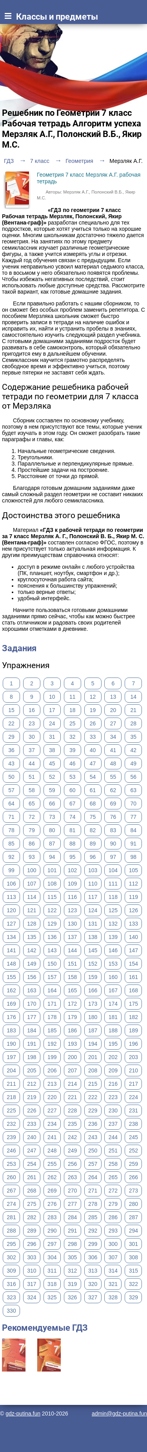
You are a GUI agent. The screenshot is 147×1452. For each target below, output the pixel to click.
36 (11, 750)
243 (92, 1137)
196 (133, 1044)
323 (11, 1297)
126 (133, 910)
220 (51, 1097)
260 (11, 1177)
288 (11, 1230)
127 (11, 924)
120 (11, 910)
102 (72, 870)
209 (113, 1070)
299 (92, 1244)
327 (92, 1297)
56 (134, 777)
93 (32, 857)
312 (72, 1271)
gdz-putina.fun (22, 1413)
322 (133, 1284)
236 (92, 1124)
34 (113, 737)
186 (72, 1030)
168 (133, 990)
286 (113, 1217)
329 (133, 1297)
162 (11, 990)
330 (11, 1311)
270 (72, 1190)
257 (92, 1164)
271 (92, 1190)
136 (51, 937)
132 (113, 924)
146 (113, 950)
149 (31, 964)
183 (11, 1030)
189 (133, 1030)
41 (113, 750)
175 (133, 1004)
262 (51, 1177)
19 (93, 710)
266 (133, 1177)
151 (72, 964)
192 (51, 1044)
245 (133, 1137)
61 (93, 790)
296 (31, 1244)
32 (72, 737)
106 (11, 883)
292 (92, 1230)
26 (93, 723)
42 (134, 750)
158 (72, 977)
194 (92, 1044)
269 (51, 1190)
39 (72, 750)
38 (52, 750)
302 (11, 1257)
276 (51, 1204)
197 (11, 1057)
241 (51, 1137)
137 (72, 937)
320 (92, 1284)
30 (32, 737)
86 (32, 843)
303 (31, 1257)
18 (72, 710)
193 (72, 1044)
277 (72, 1204)
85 (11, 843)
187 (92, 1030)
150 (51, 964)
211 (11, 1084)
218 (11, 1097)
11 (72, 697)
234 (51, 1124)
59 (52, 790)
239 (11, 1137)
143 (51, 950)
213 (51, 1084)
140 (133, 937)
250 (92, 1150)
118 (113, 897)
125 (113, 910)
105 (133, 870)
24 (52, 723)
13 (113, 697)
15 (11, 710)
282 (31, 1217)
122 (51, 910)
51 (32, 777)
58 (32, 790)
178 (51, 1017)
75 (93, 817)
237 (113, 1124)
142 (31, 950)
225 (11, 1110)
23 (32, 723)
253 (11, 1164)
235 (72, 1124)
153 (113, 964)
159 (92, 977)
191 (31, 1044)
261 (31, 1177)
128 (31, 924)
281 (11, 1217)
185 (51, 1030)
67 (72, 803)
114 (31, 897)
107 (31, 883)
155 (11, 977)
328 (113, 1297)
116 (72, 897)
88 (72, 843)
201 (92, 1057)
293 (113, 1230)
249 (72, 1150)
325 (51, 1297)
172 (72, 1004)
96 (93, 857)
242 (72, 1137)
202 (113, 1057)
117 (92, 897)
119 (133, 897)
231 (133, 1110)
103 (92, 870)
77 (134, 817)
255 (51, 1164)
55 (113, 777)
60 (72, 790)
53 (72, 777)
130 (72, 924)
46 (72, 763)
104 (113, 870)
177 (31, 1017)
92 (11, 857)
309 (11, 1271)
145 (92, 950)
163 (31, 990)
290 (51, 1230)
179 (72, 1017)
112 (133, 883)
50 (11, 777)
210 (133, 1070)
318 (51, 1284)
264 (92, 1177)
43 (11, 763)
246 (11, 1150)
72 (32, 817)
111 (113, 883)
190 (11, 1044)
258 (113, 1164)
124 (92, 910)
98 (134, 857)
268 (31, 1190)
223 (113, 1097)
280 (133, 1204)
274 (11, 1204)
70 (134, 803)
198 (31, 1057)
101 (51, 870)
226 (31, 1110)
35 (134, 737)
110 (92, 883)
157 (51, 977)
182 (133, 1017)
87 (52, 843)
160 (113, 977)
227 (51, 1110)
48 (113, 763)
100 (31, 870)
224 (133, 1097)
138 (92, 937)
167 (113, 990)
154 (133, 964)
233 (31, 1124)
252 (133, 1150)
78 (11, 830)
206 (51, 1070)
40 (93, 750)
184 (31, 1030)
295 (11, 1244)
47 (93, 763)
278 (92, 1204)
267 (11, 1190)
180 (92, 1017)
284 (72, 1217)
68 (93, 803)
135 (31, 937)
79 (32, 830)
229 (92, 1110)
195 (113, 1044)
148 (11, 964)
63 (134, 790)
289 (31, 1230)
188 (113, 1030)
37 (32, 750)
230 (113, 1110)
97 (113, 857)
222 (92, 1097)
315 (133, 1271)
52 (52, 777)
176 (11, 1017)
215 (92, 1084)
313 (92, 1271)
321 (113, 1284)
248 (51, 1150)
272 (113, 1190)
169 (11, 1004)
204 (11, 1070)
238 (133, 1124)
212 (31, 1084)
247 (31, 1150)
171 (51, 1004)
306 (92, 1257)
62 (113, 790)
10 (52, 697)
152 (92, 964)
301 (133, 1244)
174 (113, 1004)
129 (51, 924)
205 (31, 1070)
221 (72, 1097)
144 (72, 950)
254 (31, 1164)
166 (92, 990)
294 (133, 1230)
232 (11, 1124)
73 (52, 817)
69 (113, 803)
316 (11, 1284)
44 (32, 763)
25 (72, 723)
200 (72, 1057)
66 (52, 803)
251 (113, 1150)
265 (113, 1177)
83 (113, 830)
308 (133, 1257)
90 (113, 843)
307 (113, 1257)
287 (133, 1217)
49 (134, 763)
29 (11, 737)
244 (113, 1137)
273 (133, 1190)
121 (31, 910)
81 (72, 830)
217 (133, 1084)
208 (92, 1070)
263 (72, 1177)
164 (51, 990)
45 (52, 763)
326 (72, 1297)
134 (11, 937)
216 (113, 1084)
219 (31, 1097)
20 (113, 710)
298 (72, 1244)
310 (31, 1271)
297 (51, 1244)
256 (72, 1164)
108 (51, 883)
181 (113, 1017)
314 (113, 1271)
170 (31, 1004)
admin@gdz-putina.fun (119, 1413)
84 (134, 830)
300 (113, 1244)
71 (11, 817)
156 (31, 977)
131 (92, 924)
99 (11, 870)
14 (134, 697)
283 (51, 1217)
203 (133, 1057)
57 (11, 790)
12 (93, 697)
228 (72, 1110)
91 (134, 843)
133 (133, 924)
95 (72, 857)
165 (72, 990)
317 (31, 1284)
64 (11, 803)
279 (113, 1204)
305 (72, 1257)
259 (133, 1164)
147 (133, 950)
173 (92, 1004)
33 (93, 737)
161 (133, 977)
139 (113, 937)
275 (31, 1204)
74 (72, 817)
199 (51, 1057)
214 (72, 1084)
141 (11, 950)
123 (72, 910)
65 (32, 803)
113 (11, 897)
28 (134, 723)
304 (51, 1257)
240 (31, 1137)
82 (93, 830)
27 (113, 723)
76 (113, 817)
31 (52, 737)
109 (72, 883)
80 (52, 830)
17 (52, 710)
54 (93, 777)
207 (72, 1070)
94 (52, 857)
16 (32, 710)
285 (92, 1217)
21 (134, 710)
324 (31, 1297)
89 (93, 843)
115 (51, 897)
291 (72, 1230)
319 (72, 1284)
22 (11, 723)
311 (51, 1271)
